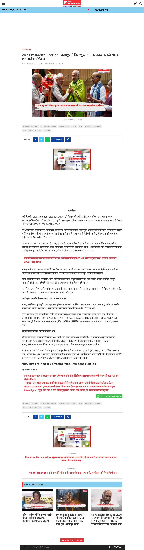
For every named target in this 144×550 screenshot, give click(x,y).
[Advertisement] (72, 30)
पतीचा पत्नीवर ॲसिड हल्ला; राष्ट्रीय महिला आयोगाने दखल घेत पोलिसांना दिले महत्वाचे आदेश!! (37, 518)
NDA (80, 126)
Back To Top (115, 547)
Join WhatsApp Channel (109, 396)
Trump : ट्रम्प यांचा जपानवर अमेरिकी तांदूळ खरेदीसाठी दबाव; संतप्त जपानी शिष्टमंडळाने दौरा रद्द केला (68, 382)
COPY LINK (57, 139)
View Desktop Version (72, 540)
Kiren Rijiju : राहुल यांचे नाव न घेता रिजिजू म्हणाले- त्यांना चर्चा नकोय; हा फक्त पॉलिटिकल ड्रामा (66, 390)
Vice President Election (32, 130)
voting (47, 130)
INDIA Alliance (64, 126)
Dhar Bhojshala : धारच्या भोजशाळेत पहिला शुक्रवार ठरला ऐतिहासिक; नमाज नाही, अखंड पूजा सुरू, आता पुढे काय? (70, 519)
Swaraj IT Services (41, 547)
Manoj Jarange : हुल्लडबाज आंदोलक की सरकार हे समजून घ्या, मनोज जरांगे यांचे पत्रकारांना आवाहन (69, 386)
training (98, 126)
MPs (74, 126)
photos (88, 126)
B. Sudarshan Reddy (30, 126)
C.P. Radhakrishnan (48, 126)
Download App (102, 10)
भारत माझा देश (26, 50)
